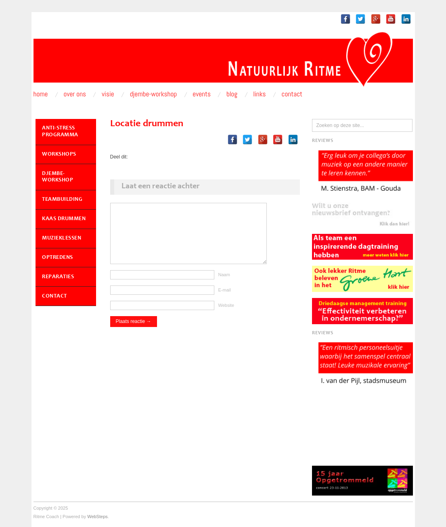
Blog (231, 94)
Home (41, 94)
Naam (224, 282)
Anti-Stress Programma (60, 131)
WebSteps (97, 516)
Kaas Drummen (64, 219)
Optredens (57, 257)
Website (226, 313)
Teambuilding (62, 199)
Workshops (59, 154)
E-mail (224, 298)
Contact (292, 94)
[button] (362, 215)
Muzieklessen (61, 238)
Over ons (75, 94)
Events (202, 94)
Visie (108, 94)
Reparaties (58, 277)
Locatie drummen (147, 124)
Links (259, 94)
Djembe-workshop (153, 94)
